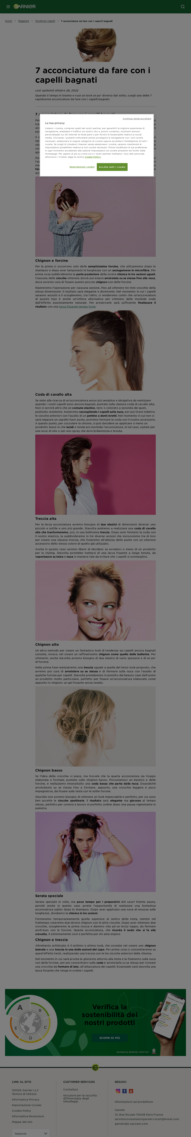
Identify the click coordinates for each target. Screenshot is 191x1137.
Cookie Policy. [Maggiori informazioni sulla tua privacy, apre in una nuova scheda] (93, 156)
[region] (97, 145)
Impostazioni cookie (82, 166)
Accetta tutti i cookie (112, 167)
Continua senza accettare (137, 118)
